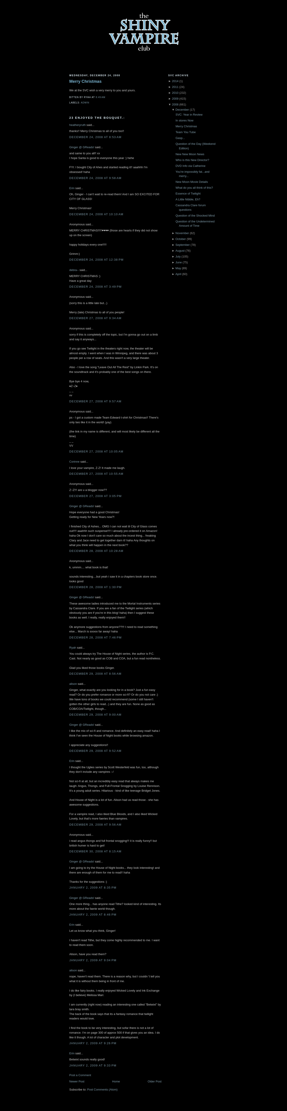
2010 (175, 92)
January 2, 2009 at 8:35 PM (93, 887)
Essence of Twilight (187, 193)
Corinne (74, 461)
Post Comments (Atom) (102, 1089)
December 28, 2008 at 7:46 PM (95, 637)
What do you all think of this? (194, 187)
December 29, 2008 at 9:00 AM (95, 714)
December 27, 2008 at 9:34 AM (95, 318)
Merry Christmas (85, 81)
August (179, 250)
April (178, 274)
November (182, 233)
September (182, 244)
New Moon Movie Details (191, 182)
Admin (85, 102)
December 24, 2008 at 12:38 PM (96, 259)
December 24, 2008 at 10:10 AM (96, 214)
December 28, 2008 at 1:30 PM (95, 587)
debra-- (74, 270)
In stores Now (184, 120)
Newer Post (76, 1081)
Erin (71, 188)
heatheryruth (77, 125)
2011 (175, 87)
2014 (175, 81)
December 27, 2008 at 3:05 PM (95, 496)
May (178, 268)
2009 (175, 98)
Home (116, 1081)
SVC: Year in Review (188, 114)
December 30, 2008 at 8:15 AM (95, 851)
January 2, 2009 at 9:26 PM (93, 1043)
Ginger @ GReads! (81, 147)
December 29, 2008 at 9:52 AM (95, 751)
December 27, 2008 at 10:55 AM (96, 473)
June (178, 262)
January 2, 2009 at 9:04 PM (93, 960)
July (178, 256)
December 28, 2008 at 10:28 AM (96, 551)
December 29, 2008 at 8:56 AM (95, 673)
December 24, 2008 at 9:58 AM (95, 178)
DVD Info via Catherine (190, 166)
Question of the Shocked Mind (195, 215)
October (180, 239)
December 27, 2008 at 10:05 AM (96, 451)
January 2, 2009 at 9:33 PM (93, 1065)
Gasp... (180, 138)
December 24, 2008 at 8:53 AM (95, 137)
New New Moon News (189, 154)
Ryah (72, 647)
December (182, 109)
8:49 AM (100, 97)
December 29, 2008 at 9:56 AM (95, 824)
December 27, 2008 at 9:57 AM (95, 401)
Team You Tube (185, 132)
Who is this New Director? (192, 160)
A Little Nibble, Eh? (187, 199)
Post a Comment (80, 1075)
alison (73, 683)
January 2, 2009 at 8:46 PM (93, 914)
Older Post (154, 1081)
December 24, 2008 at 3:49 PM (95, 286)
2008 (175, 104)
